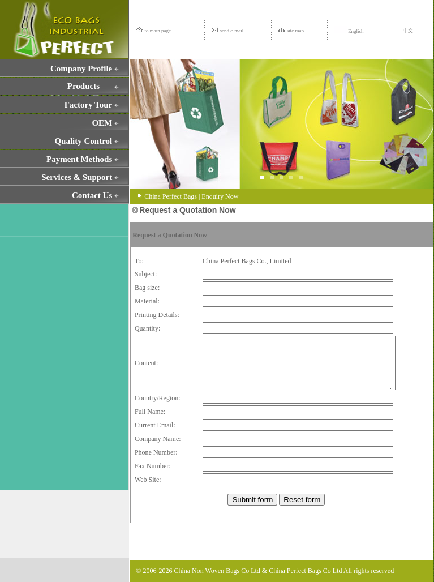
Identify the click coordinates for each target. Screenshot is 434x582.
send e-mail (232, 30)
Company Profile (81, 68)
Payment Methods (79, 159)
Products (83, 86)
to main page (158, 30)
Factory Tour (89, 104)
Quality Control (83, 141)
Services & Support (76, 177)
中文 (408, 30)
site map (295, 30)
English (349, 31)
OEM (102, 122)
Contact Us (92, 195)
